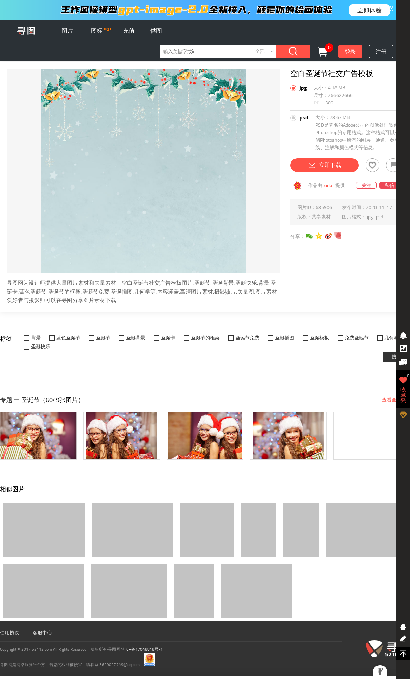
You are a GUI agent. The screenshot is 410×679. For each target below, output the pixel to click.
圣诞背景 (135, 338)
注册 (380, 51)
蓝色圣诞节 (68, 338)
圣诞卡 (168, 338)
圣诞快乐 (40, 347)
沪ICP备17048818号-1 (142, 649)
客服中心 (42, 633)
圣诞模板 (319, 338)
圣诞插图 (284, 338)
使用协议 (9, 633)
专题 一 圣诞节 (20, 400)
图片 (67, 30)
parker (328, 185)
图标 (101, 30)
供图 (156, 30)
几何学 (391, 338)
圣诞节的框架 (205, 338)
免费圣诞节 (357, 338)
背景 (36, 338)
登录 (350, 51)
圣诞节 (103, 338)
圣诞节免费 (247, 338)
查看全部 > (393, 400)
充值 (129, 30)
